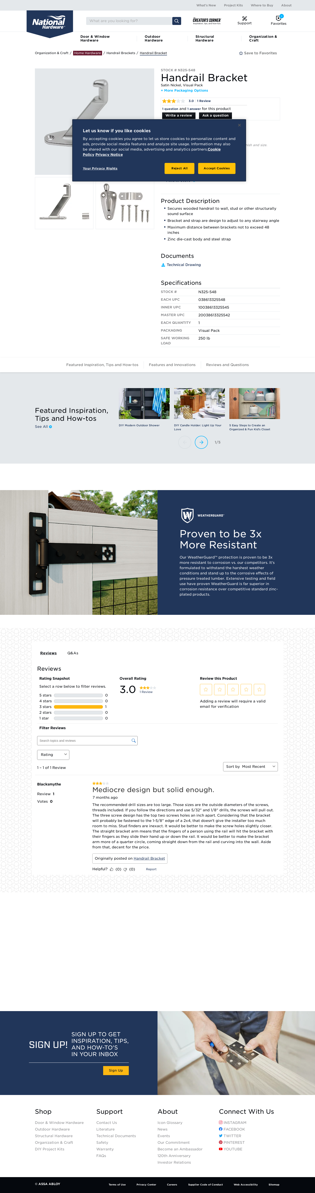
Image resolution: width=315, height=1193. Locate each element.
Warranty (105, 1149)
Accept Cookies (217, 168)
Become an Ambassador (180, 1149)
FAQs (101, 1156)
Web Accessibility (246, 1184)
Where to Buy (262, 5)
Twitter (230, 1136)
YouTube (230, 1149)
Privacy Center (146, 1184)
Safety (102, 1142)
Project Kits (233, 5)
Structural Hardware (204, 38)
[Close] (239, 125)
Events (164, 1136)
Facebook (232, 1129)
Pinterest (232, 1142)
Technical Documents (116, 1136)
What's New (206, 5)
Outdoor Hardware (154, 38)
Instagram (233, 1123)
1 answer (194, 109)
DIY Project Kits (49, 1149)
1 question (170, 109)
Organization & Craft (263, 38)
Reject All (179, 168)
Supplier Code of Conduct (205, 1184)
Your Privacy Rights (100, 168)
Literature (105, 1129)
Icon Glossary (170, 1123)
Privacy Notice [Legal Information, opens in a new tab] (109, 155)
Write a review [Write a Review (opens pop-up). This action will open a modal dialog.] (178, 115)
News (162, 1129)
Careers (172, 1184)
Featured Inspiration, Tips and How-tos (102, 365)
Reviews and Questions (227, 365)
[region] (159, 150)
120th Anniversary (174, 1156)
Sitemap (274, 1184)
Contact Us (106, 1123)
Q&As (72, 653)
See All (43, 427)
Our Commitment (174, 1142)
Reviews (48, 653)
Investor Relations (174, 1162)
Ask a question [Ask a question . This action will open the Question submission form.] (215, 115)
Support (109, 1111)
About (286, 5)
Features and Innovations (172, 365)
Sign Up (116, 1070)
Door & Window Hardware (95, 38)
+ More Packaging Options (184, 90)
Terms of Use (117, 1184)
